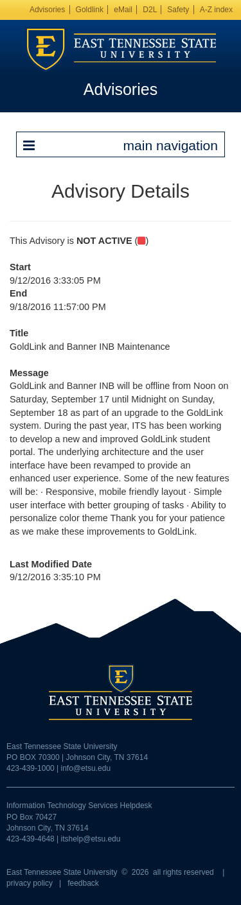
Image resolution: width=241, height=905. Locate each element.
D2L (150, 9)
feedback (83, 883)
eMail (123, 9)
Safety (178, 9)
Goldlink (89, 9)
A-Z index (216, 9)
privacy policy (29, 883)
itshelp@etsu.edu (91, 838)
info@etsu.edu (86, 768)
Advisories (47, 9)
